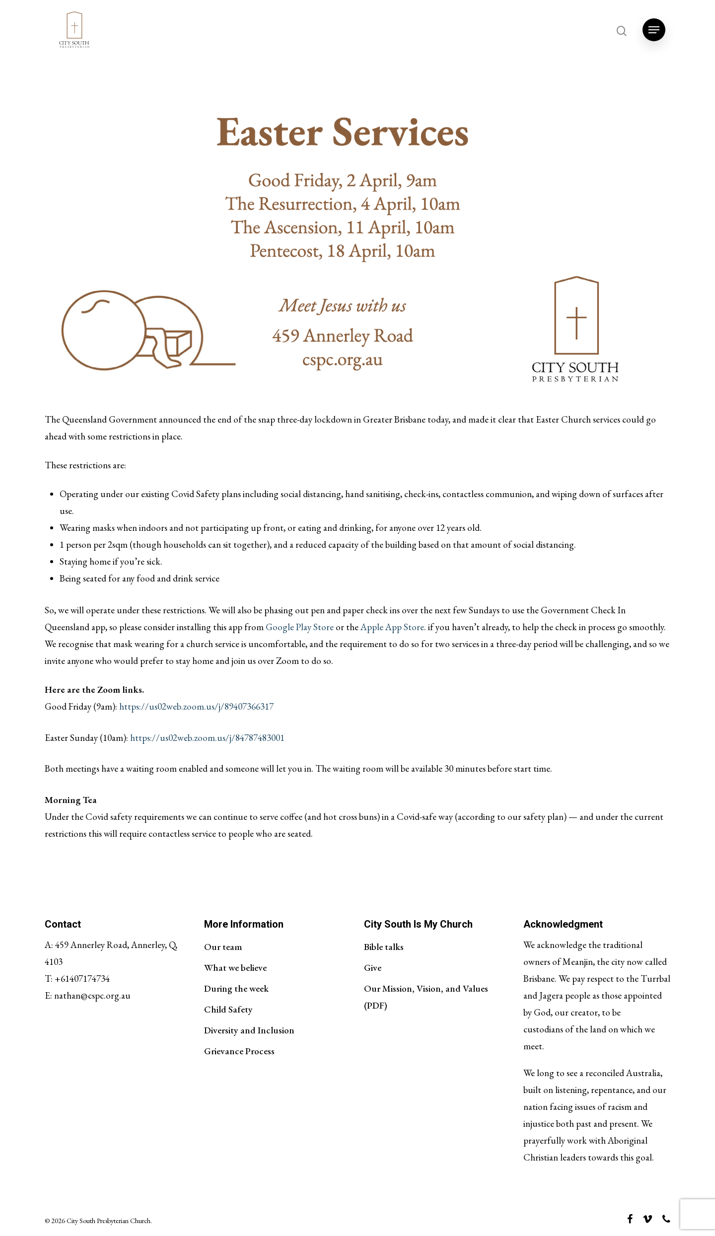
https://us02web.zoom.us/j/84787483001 (207, 737)
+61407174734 (82, 978)
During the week (236, 988)
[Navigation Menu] (654, 30)
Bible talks (384, 947)
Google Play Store (300, 627)
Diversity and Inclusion (249, 1030)
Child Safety (228, 1009)
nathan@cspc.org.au (92, 995)
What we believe (235, 967)
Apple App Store (392, 627)
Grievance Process (239, 1051)
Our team (223, 947)
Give (372, 967)
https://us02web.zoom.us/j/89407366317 (196, 706)
